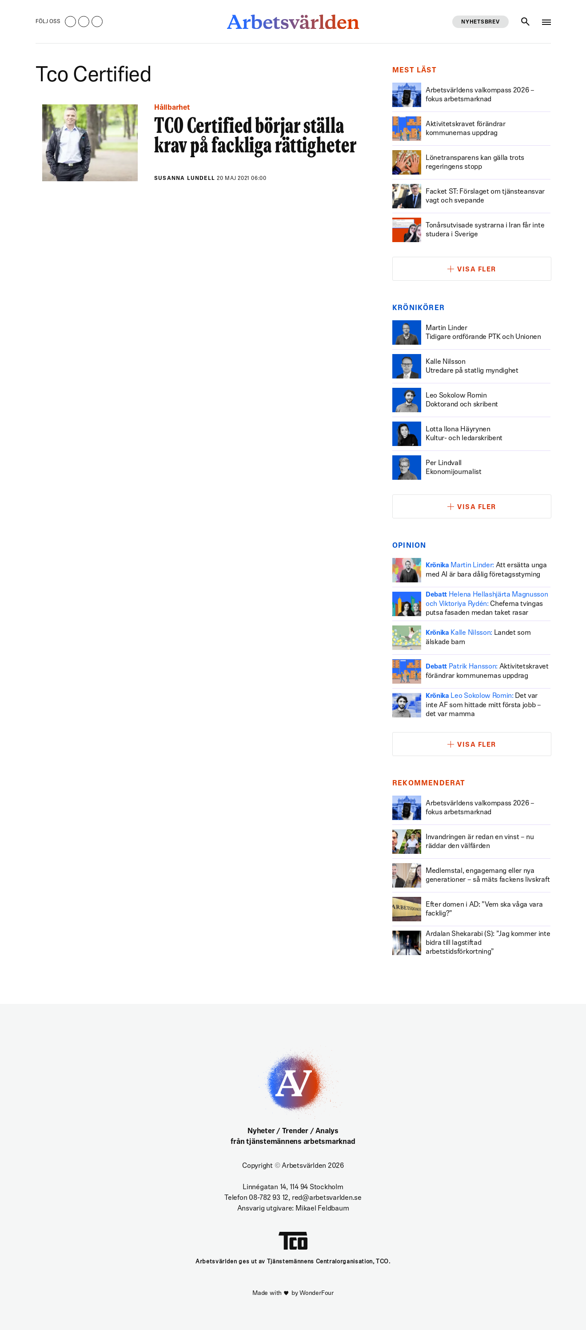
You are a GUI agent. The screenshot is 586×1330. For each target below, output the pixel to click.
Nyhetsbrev (480, 22)
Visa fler (476, 270)
